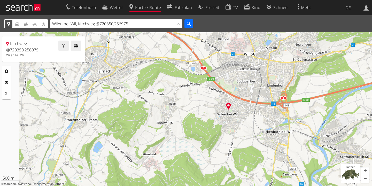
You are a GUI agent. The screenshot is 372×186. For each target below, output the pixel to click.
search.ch (10, 184)
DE (348, 8)
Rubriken (6, 71)
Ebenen (6, 82)
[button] (365, 171)
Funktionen (6, 93)
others (59, 184)
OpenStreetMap (43, 184)
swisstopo (24, 184)
